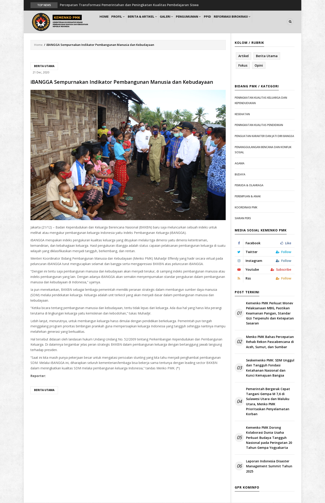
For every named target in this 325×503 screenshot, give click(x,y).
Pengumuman (201, 22)
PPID (223, 22)
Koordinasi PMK (246, 208)
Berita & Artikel (149, 22)
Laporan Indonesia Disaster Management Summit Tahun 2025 (269, 466)
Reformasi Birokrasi (250, 22)
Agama (239, 163)
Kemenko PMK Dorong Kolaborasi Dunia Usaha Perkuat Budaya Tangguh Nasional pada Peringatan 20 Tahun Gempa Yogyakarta (269, 438)
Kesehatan (242, 114)
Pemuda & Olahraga (249, 185)
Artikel (243, 56)
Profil (123, 22)
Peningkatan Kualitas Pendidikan (259, 125)
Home (106, 22)
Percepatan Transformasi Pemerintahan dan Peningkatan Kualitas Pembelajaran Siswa (129, 5)
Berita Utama (44, 66)
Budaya (240, 175)
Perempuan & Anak (248, 196)
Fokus (242, 65)
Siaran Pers (243, 218)
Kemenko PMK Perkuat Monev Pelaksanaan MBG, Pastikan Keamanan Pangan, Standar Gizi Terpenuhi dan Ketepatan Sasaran (270, 313)
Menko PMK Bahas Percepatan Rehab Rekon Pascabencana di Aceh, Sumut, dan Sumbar (270, 342)
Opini (259, 65)
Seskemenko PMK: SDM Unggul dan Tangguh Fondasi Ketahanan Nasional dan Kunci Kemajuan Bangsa (270, 368)
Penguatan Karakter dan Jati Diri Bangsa (264, 136)
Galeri (176, 22)
